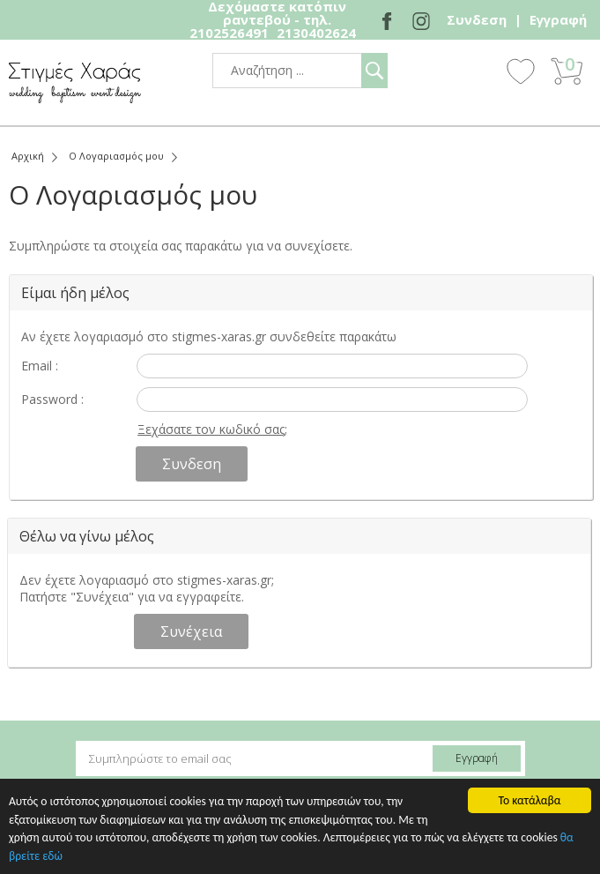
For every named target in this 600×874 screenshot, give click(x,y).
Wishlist (521, 71)
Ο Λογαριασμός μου (116, 155)
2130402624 (316, 32)
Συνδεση (477, 19)
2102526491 (229, 32)
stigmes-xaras (75, 82)
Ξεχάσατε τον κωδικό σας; (212, 429)
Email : (39, 365)
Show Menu (472, 72)
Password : (52, 399)
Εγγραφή (558, 19)
